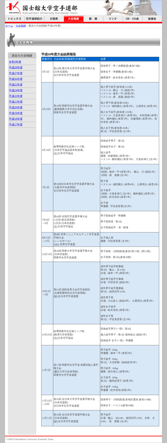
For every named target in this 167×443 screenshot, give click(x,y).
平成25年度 (16, 84)
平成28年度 (16, 67)
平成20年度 (16, 107)
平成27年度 (16, 73)
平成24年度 (16, 90)
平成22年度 (16, 96)
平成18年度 (16, 118)
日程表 (54, 19)
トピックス (15, 19)
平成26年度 (16, 78)
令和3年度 (15, 61)
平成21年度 (16, 101)
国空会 (132, 19)
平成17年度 (16, 124)
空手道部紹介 (34, 19)
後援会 (152, 19)
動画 (93, 19)
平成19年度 (16, 113)
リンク (113, 19)
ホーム (9, 25)
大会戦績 (74, 19)
